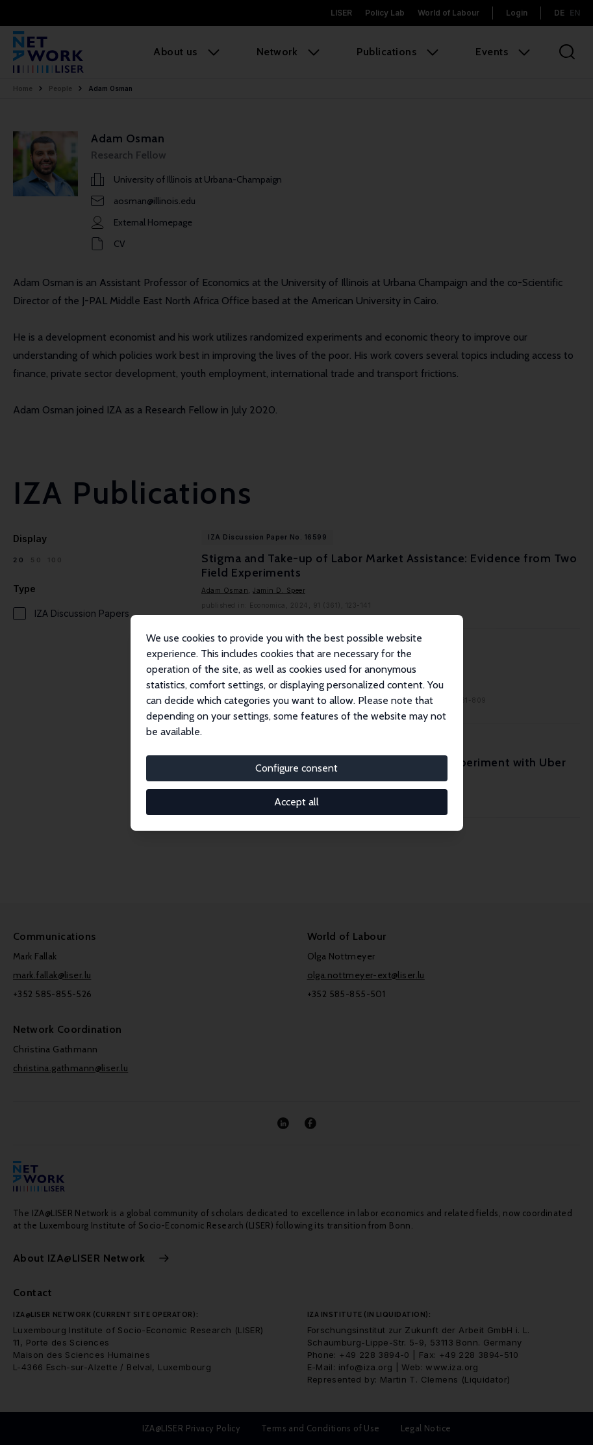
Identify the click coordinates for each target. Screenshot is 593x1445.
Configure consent (296, 768)
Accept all (296, 802)
